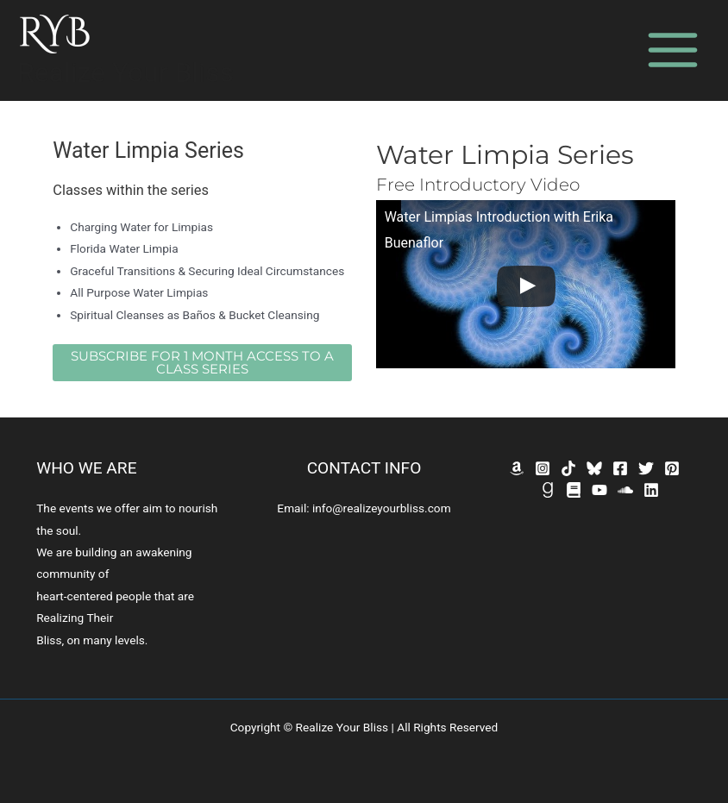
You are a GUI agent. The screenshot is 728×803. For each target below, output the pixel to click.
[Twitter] (646, 468)
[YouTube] (599, 490)
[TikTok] (568, 468)
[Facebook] (620, 468)
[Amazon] (516, 468)
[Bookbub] (573, 490)
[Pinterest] (672, 468)
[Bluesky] (594, 468)
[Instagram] (542, 468)
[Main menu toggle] (673, 50)
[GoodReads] (547, 490)
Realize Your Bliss (125, 72)
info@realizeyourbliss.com (381, 508)
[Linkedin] (651, 490)
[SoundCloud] (625, 490)
